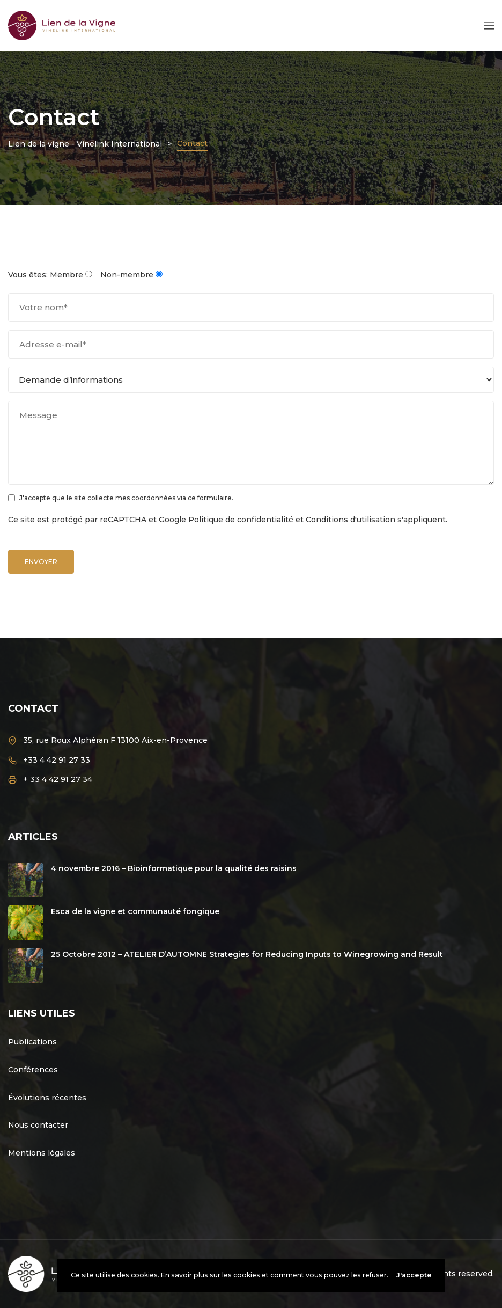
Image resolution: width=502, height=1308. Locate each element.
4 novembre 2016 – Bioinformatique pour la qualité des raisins (174, 868)
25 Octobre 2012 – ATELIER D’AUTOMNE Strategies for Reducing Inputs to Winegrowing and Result (247, 954)
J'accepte (414, 1275)
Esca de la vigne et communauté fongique (135, 911)
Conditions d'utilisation (350, 519)
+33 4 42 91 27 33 (56, 760)
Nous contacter (38, 1125)
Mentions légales (41, 1153)
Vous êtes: (28, 275)
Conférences (33, 1070)
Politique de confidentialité (240, 519)
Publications (32, 1042)
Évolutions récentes (47, 1097)
